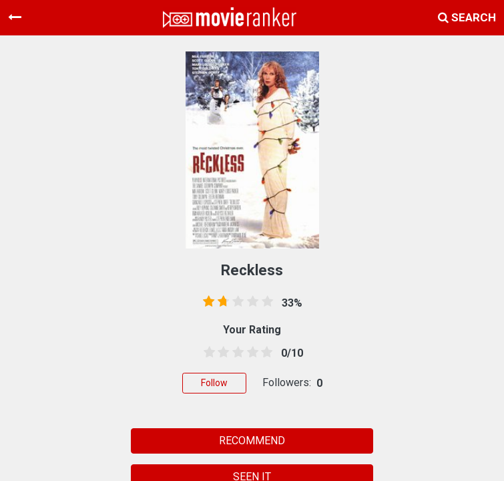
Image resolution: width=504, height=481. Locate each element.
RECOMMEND (252, 440)
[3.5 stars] (250, 352)
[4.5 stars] (264, 352)
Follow (214, 382)
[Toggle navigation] (14, 17)
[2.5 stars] (235, 352)
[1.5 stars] (221, 352)
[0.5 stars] (207, 352)
